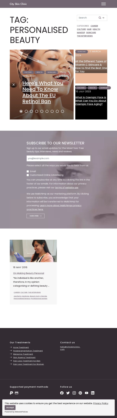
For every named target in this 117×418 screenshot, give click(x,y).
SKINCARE (91, 32)
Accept (10, 407)
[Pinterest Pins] (80, 392)
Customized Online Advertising (46, 175)
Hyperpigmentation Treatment (28, 351)
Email (33, 171)
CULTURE (81, 29)
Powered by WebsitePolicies (16, 411)
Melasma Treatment (23, 354)
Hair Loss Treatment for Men (26, 361)
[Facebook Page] (62, 392)
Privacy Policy (100, 403)
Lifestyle (43, 296)
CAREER (94, 25)
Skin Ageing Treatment (24, 357)
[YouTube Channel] (86, 392)
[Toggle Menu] (103, 4)
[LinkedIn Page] (92, 392)
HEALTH (96, 29)
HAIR (89, 29)
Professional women (39, 298)
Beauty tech (35, 296)
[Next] (13, 84)
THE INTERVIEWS (85, 36)
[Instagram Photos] (74, 392)
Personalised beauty (22, 298)
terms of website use (66, 187)
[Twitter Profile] (68, 392)
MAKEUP (81, 32)
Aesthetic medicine (21, 296)
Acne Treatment (21, 347)
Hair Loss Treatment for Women (28, 364)
